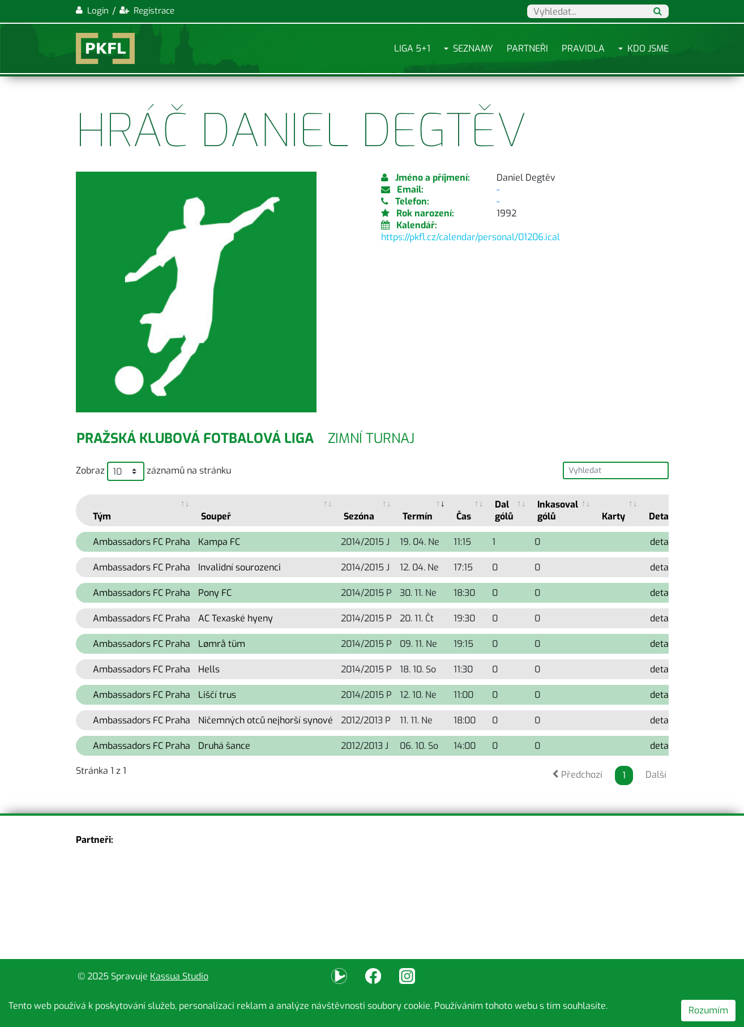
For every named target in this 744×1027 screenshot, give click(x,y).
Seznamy (473, 48)
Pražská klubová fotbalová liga (195, 438)
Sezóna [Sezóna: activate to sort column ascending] (359, 516)
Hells (209, 669)
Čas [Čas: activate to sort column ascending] (463, 516)
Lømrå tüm (221, 644)
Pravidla (583, 48)
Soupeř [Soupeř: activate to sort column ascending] (216, 516)
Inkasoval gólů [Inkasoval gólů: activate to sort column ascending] (557, 510)
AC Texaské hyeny (235, 618)
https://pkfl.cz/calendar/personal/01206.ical (470, 237)
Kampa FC (219, 542)
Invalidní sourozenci (239, 567)
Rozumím (708, 1010)
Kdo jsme (648, 48)
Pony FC (215, 593)
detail (662, 542)
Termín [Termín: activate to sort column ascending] (418, 516)
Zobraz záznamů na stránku (153, 471)
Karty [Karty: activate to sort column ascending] (613, 516)
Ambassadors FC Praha (141, 542)
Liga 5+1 (412, 48)
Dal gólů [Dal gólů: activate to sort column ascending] (504, 510)
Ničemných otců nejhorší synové (265, 720)
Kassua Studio (179, 976)
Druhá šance (224, 746)
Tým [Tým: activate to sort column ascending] (102, 516)
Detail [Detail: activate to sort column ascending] (661, 516)
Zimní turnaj (371, 438)
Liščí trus (217, 695)
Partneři (527, 48)
